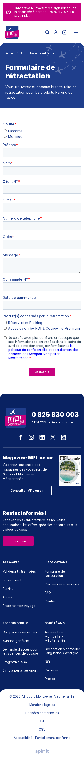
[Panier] (64, 32)
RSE (48, 661)
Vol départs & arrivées (19, 571)
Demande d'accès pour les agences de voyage (20, 651)
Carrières (51, 670)
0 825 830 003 (55, 414)
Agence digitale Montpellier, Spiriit (42, 751)
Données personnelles (42, 713)
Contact (51, 601)
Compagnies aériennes (20, 632)
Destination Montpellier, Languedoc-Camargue (63, 651)
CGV (42, 729)
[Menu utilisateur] (56, 32)
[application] (73, 746)
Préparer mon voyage (19, 606)
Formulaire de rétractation (55, 573)
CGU (42, 721)
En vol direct (12, 580)
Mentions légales (42, 705)
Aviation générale (16, 641)
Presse (50, 679)
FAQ (48, 593)
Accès (7, 597)
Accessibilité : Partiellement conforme (42, 738)
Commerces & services (62, 584)
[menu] (76, 32)
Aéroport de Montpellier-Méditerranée (55, 636)
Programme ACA (15, 662)
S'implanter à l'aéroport (20, 670)
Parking (8, 588)
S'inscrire (18, 541)
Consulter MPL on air (27, 490)
